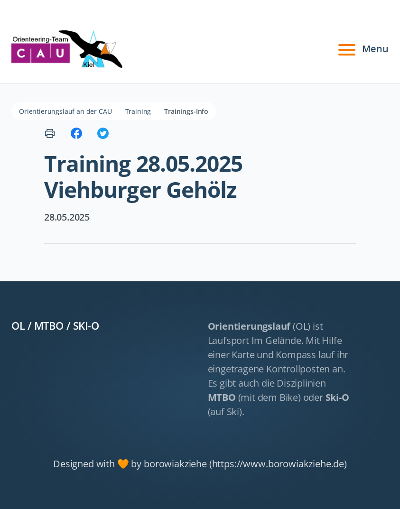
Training (138, 111)
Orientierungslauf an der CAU (65, 111)
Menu (362, 48)
